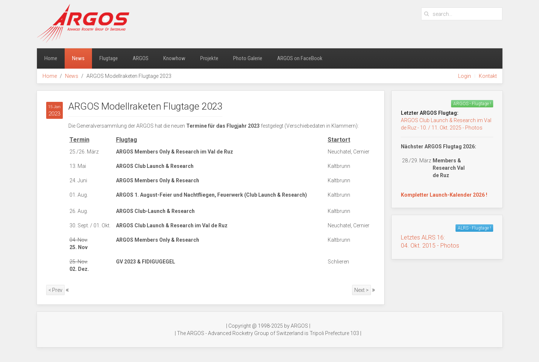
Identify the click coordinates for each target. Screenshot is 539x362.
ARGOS (141, 58)
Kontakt (488, 76)
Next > (361, 290)
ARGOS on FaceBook (300, 58)
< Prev (55, 290)
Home (50, 58)
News (78, 58)
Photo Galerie (247, 58)
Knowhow (174, 58)
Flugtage (108, 58)
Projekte (209, 58)
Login (464, 76)
